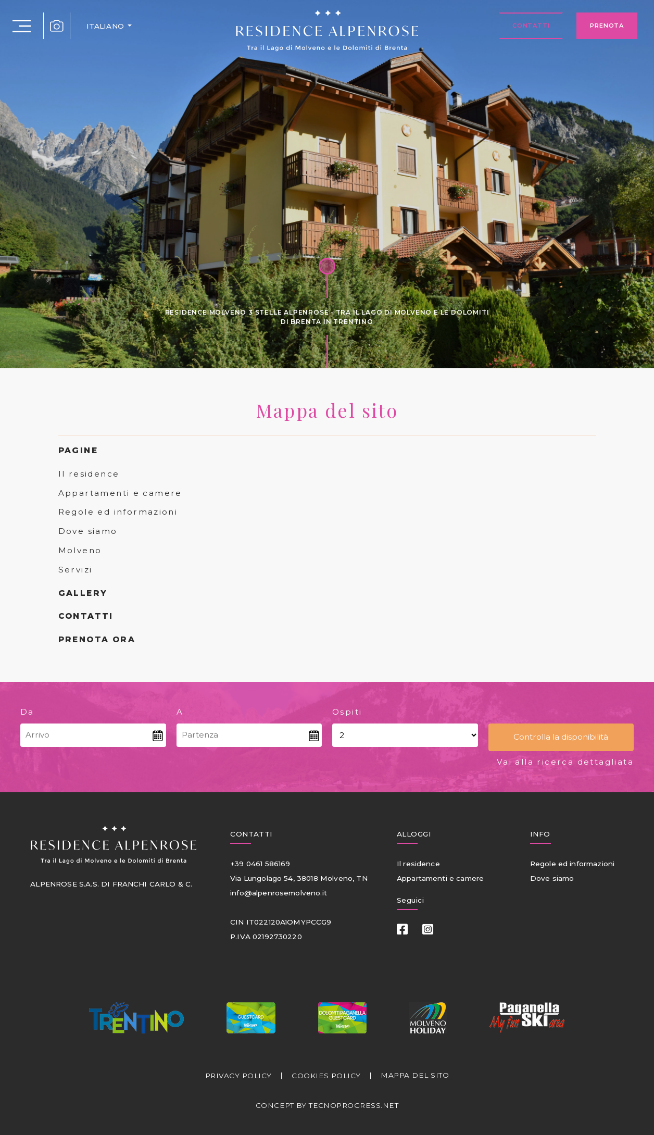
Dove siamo (88, 531)
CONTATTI (86, 616)
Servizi (75, 570)
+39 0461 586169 (260, 863)
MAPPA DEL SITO (415, 1075)
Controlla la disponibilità (560, 737)
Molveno (80, 550)
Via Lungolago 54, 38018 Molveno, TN (299, 878)
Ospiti (347, 712)
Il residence (89, 474)
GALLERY (83, 593)
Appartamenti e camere (120, 493)
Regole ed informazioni (118, 512)
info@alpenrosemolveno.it (278, 893)
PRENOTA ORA (96, 639)
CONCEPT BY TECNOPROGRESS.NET (327, 1105)
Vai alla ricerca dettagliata (565, 762)
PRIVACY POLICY (238, 1075)
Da (27, 712)
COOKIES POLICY (326, 1075)
